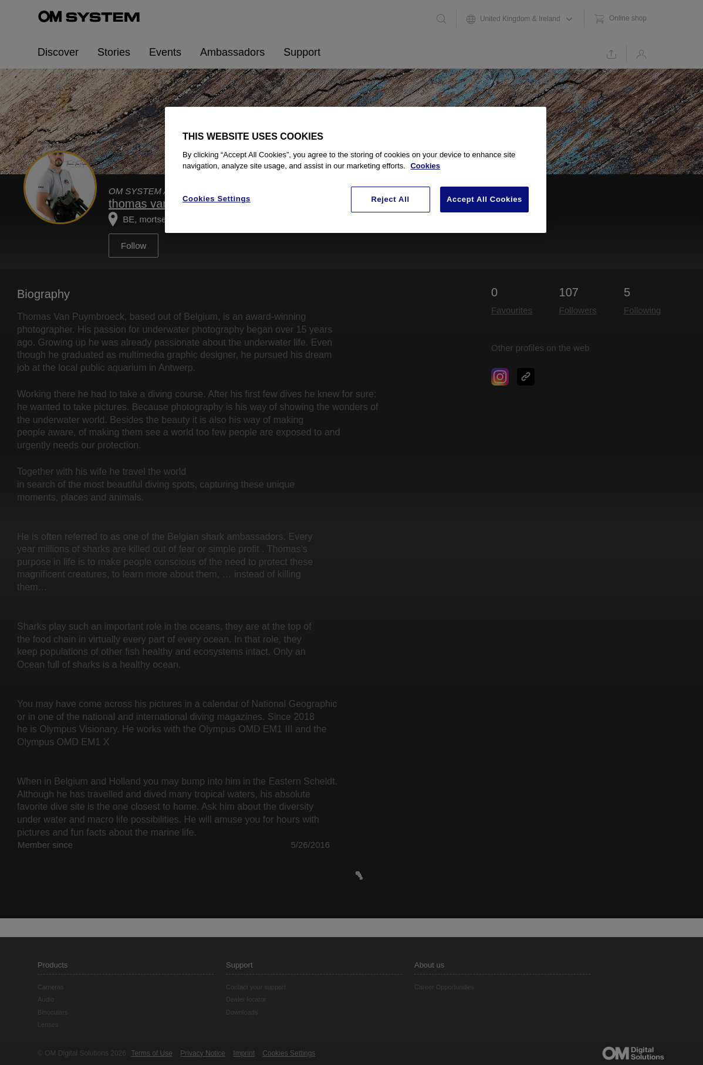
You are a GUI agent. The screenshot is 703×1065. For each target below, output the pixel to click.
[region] (355, 170)
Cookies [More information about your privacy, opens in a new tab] (425, 165)
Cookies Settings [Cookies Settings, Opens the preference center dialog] (216, 198)
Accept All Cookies (484, 199)
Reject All (390, 199)
